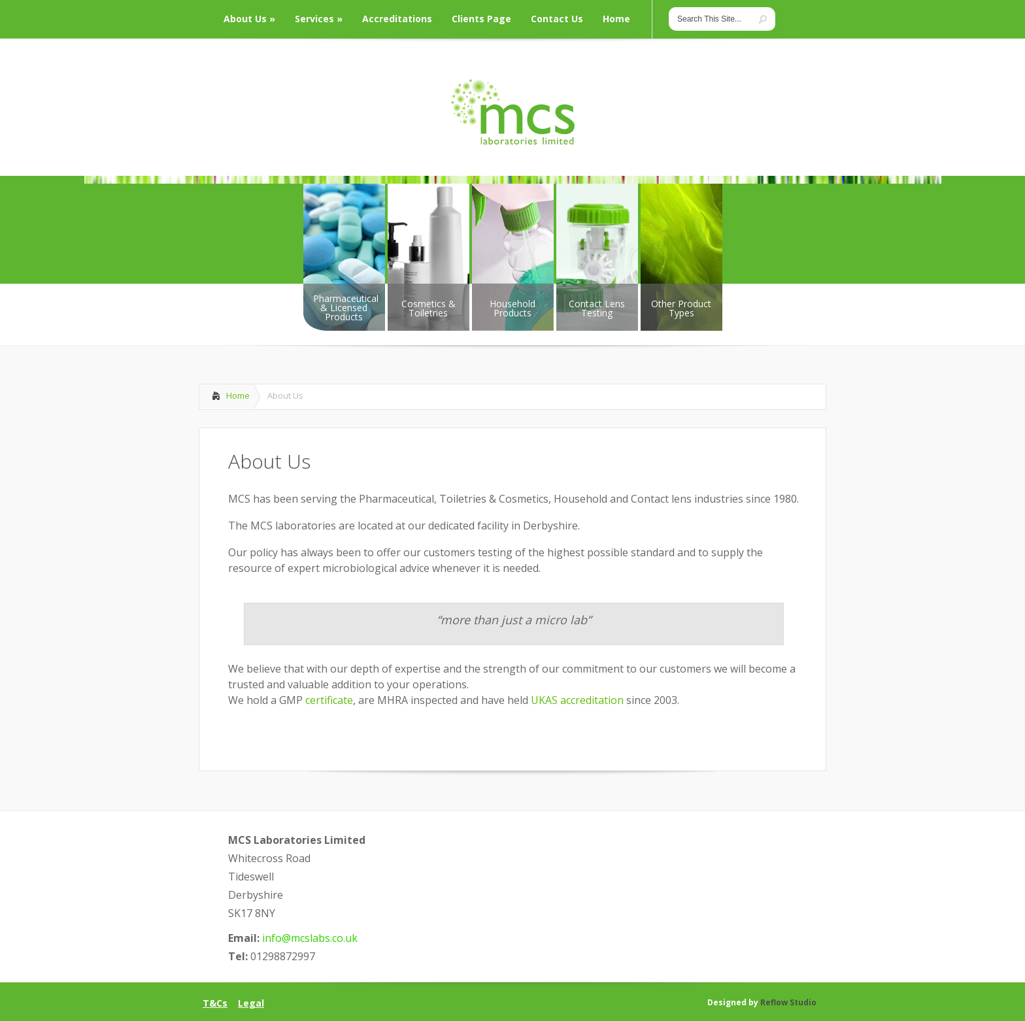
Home (238, 395)
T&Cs (215, 1003)
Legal (251, 1003)
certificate (329, 700)
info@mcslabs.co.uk (310, 938)
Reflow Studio (788, 1002)
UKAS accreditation (578, 700)
